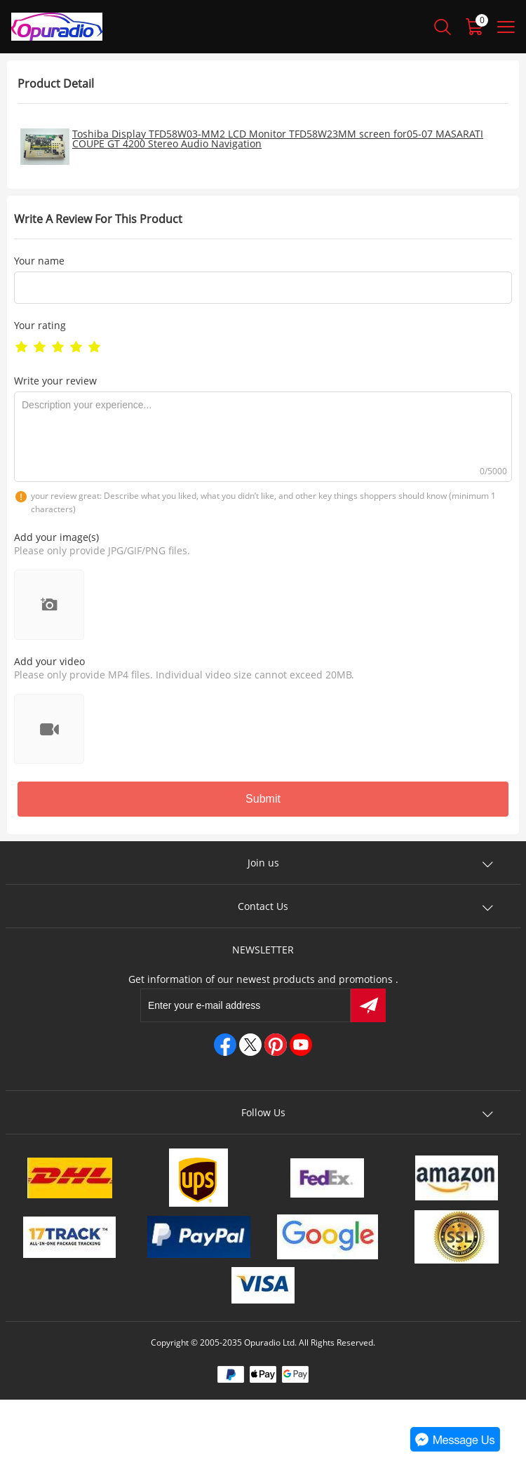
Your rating (40, 325)
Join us (263, 862)
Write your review (55, 380)
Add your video (49, 661)
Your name (39, 261)
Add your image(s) (56, 537)
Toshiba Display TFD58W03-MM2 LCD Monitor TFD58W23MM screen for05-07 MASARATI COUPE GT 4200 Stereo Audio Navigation (277, 138)
